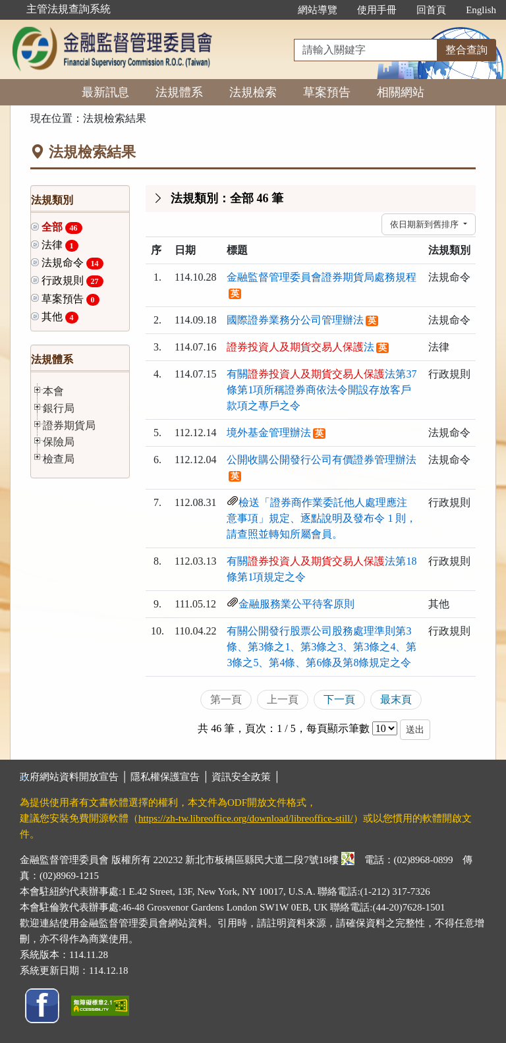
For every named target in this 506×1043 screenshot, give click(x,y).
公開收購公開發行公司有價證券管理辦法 (321, 459)
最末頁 (396, 699)
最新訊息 (105, 92)
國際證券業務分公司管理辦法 (295, 319)
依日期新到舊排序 (425, 224)
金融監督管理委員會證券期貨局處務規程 (321, 277)
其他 (60, 317)
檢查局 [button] (58, 459)
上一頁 (282, 699)
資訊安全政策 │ (245, 777)
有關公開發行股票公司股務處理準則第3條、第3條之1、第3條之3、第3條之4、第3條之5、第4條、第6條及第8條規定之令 (321, 646)
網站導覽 (317, 10)
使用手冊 (377, 10)
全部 (62, 227)
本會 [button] (53, 391)
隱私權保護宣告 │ (170, 777)
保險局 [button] (58, 441)
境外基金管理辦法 (269, 432)
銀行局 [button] (58, 408)
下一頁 (339, 699)
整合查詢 (466, 49)
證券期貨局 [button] (69, 425)
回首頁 (431, 10)
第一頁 (226, 699)
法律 (60, 245)
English (481, 10)
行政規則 (72, 281)
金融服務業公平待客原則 (296, 603)
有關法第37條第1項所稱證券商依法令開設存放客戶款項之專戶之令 (321, 389)
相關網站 (400, 92)
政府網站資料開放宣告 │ (75, 777)
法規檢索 (253, 92)
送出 (415, 730)
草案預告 (327, 92)
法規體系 (179, 92)
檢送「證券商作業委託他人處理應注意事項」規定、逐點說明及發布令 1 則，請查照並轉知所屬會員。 (321, 518)
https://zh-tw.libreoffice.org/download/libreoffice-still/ (245, 818)
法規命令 (72, 263)
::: (274, 10)
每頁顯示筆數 (338, 728)
